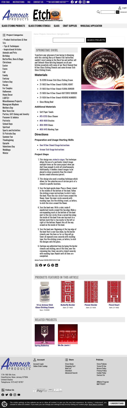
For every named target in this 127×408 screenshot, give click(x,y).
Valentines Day (9, 146)
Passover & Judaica (11, 117)
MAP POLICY (101, 384)
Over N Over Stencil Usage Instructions (55, 145)
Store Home (69, 364)
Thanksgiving (8, 140)
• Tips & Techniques (11, 46)
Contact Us (101, 375)
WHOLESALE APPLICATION (91, 25)
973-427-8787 (17, 382)
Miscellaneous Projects (12, 101)
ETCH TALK (6, 1)
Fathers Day (7, 81)
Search (98, 12)
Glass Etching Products (13, 25)
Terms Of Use (101, 366)
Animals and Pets (10, 52)
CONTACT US (38, 1)
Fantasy (6, 78)
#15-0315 (43, 116)
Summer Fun (8, 136)
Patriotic (6, 120)
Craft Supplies (70, 25)
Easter (5, 65)
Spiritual (6, 127)
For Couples (7, 88)
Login (124, 8)
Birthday (6, 55)
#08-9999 (44, 125)
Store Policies (102, 364)
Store (66, 360)
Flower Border (91, 305)
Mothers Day (8, 107)
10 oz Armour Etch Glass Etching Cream (44, 306)
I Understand (117, 403)
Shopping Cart (70, 366)
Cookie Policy (101, 373)
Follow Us (3, 390)
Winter (5, 153)
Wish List (68, 368)
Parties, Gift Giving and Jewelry (16, 114)
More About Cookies (96, 404)
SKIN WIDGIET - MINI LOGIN (120, 8)
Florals (5, 85)
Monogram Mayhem (11, 104)
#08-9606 (44, 120)
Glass (56, 25)
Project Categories (4, 35)
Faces (5, 68)
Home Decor (8, 94)
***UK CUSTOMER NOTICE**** (57, 1)
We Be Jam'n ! (64, 345)
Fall (4, 72)
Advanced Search (71, 373)
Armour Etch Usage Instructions (52, 149)
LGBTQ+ (6, 97)
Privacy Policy (102, 371)
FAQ (29, 1)
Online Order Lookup (40, 366)
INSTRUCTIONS (18, 1)
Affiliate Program (103, 382)
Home (36, 34)
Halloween (7, 91)
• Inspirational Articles (12, 49)
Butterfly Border (68, 305)
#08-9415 (44, 129)
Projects (43, 34)
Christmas (7, 62)
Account (35, 360)
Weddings (7, 149)
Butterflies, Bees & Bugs (13, 59)
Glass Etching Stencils (39, 25)
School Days (8, 123)
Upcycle (6, 143)
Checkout (68, 371)
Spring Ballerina (42, 345)
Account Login (38, 364)
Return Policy (101, 368)
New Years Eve (8, 110)
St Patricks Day (9, 133)
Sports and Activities (11, 130)
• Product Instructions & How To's (15, 41)
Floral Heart (114, 305)
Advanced (123, 12)
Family (5, 75)
